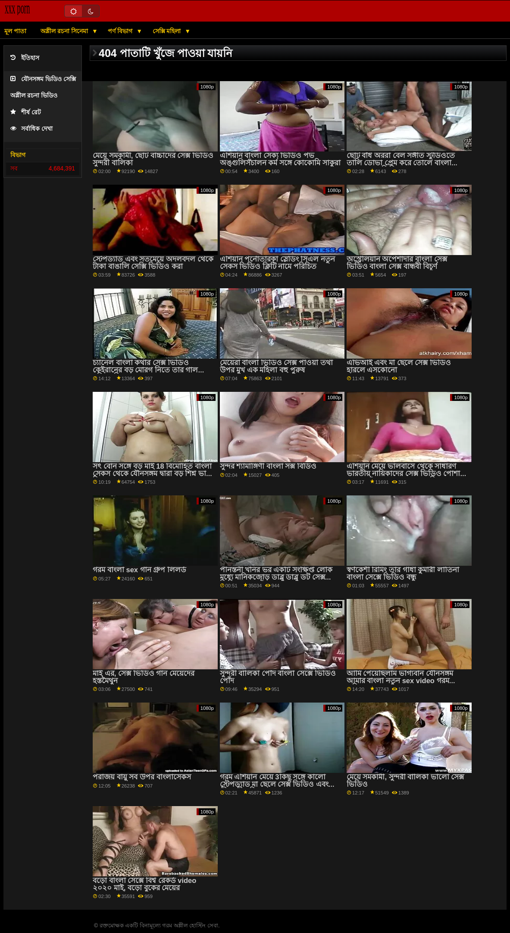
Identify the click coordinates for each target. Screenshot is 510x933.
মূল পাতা (15, 31)
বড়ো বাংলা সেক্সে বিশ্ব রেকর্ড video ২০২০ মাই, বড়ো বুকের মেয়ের (144, 884)
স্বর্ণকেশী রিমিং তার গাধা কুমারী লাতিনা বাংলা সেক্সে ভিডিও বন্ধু (403, 573)
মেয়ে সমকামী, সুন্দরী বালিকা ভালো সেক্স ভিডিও (405, 780)
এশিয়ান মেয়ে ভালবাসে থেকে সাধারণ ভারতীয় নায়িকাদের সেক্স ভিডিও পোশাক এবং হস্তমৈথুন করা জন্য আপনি (406, 473)
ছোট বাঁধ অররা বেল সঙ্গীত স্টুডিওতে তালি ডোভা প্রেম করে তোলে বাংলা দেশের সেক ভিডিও (401, 162)
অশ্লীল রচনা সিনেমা (65, 31)
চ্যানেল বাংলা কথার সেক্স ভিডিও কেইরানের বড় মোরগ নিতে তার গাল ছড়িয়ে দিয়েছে (145, 370)
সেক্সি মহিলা (168, 31)
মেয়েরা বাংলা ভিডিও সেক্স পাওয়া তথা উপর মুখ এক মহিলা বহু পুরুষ (276, 366)
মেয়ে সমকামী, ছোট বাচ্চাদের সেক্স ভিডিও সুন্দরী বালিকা (153, 159)
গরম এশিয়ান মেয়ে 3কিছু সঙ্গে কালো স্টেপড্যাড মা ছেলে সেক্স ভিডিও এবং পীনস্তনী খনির (274, 784)
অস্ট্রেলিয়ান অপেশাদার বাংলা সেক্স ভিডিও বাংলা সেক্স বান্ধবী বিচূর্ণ (397, 263)
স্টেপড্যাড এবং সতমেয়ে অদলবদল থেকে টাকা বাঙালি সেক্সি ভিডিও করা (153, 263)
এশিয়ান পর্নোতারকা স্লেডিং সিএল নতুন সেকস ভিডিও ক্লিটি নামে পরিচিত (277, 263)
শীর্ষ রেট (25, 112)
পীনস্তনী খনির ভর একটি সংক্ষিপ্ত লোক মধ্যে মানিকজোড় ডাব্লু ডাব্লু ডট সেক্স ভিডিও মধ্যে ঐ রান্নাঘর (276, 577)
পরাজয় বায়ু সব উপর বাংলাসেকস (142, 777)
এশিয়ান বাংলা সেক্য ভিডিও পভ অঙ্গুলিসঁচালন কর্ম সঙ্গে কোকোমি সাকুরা (280, 159)
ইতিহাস (24, 58)
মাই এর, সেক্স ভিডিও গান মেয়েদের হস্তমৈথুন (143, 677)
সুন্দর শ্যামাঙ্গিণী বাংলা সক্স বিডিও (268, 466)
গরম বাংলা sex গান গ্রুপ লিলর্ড (139, 570)
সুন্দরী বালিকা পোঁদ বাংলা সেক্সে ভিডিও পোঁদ (278, 677)
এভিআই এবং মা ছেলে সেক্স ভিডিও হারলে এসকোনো (399, 366)
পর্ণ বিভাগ (121, 31)
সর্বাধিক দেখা (31, 129)
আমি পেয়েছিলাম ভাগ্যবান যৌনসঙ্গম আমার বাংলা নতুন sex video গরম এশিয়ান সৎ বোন (400, 680)
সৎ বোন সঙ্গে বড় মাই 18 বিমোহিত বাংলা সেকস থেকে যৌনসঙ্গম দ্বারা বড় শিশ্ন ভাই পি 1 (152, 473)
